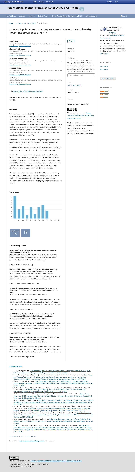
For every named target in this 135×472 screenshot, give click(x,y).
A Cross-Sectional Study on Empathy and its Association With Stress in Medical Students (54, 390)
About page (104, 54)
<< (10, 436)
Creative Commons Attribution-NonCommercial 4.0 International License (81, 115)
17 (30, 436)
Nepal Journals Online (13, 1)
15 (25, 436)
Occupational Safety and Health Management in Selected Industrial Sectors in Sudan (51, 395)
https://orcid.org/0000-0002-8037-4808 (20, 74)
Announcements (91, 16)
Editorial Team (43, 16)
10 (15, 436)
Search (124, 16)
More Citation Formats (76, 75)
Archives (22, 16)
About (41, 2)
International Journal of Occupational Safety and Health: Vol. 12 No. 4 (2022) (41, 373)
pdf (71, 41)
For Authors (104, 69)
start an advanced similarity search (31, 441)
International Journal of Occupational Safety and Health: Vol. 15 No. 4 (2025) (59, 379)
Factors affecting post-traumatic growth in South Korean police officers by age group (60, 371)
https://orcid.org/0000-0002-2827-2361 (20, 84)
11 (17, 436)
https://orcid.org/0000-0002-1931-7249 (20, 46)
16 (27, 436)
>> (35, 436)
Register (109, 2)
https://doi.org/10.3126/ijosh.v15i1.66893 (28, 91)
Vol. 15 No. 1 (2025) (30, 23)
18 (32, 436)
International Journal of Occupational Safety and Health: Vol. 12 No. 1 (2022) (58, 411)
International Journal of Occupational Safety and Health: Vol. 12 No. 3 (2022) (41, 392)
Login (116, 2)
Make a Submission (108, 79)
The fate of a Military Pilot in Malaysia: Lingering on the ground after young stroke (52, 414)
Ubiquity (112, 33)
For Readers (104, 66)
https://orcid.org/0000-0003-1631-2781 (20, 55)
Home (35, 2)
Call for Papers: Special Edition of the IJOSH (67, 16)
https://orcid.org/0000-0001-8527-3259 (20, 65)
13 (21, 436)
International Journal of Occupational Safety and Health (42, 8)
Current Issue (11, 16)
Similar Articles (15, 366)
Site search (49, 2)
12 (19, 436)
